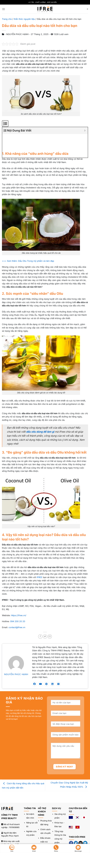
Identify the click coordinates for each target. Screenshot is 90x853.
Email (34, 848)
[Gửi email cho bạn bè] (50, 619)
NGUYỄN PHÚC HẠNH (16, 657)
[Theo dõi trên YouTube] (71, 832)
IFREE (39, 560)
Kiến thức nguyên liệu (24, 19)
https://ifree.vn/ (18, 598)
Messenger (78, 848)
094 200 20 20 (17, 604)
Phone (56, 848)
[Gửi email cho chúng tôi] (80, 826)
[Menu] (3, 9)
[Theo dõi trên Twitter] (76, 826)
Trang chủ (7, 19)
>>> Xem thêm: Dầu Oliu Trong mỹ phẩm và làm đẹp (28, 243)
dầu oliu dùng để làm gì (40, 414)
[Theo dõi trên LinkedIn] (85, 826)
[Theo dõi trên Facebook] (71, 826)
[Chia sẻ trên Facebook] (40, 619)
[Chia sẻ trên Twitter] (45, 619)
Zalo (12, 848)
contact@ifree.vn (17, 610)
